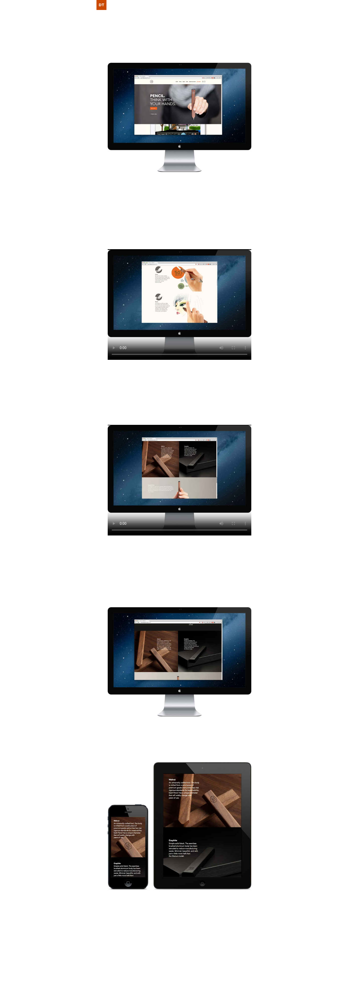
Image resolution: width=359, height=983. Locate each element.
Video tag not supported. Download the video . (179, 304)
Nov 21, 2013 (123, 950)
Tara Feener (196, 902)
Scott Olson (226, 902)
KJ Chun (136, 216)
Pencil (165, 198)
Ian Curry (124, 223)
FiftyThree (117, 185)
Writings (243, 950)
